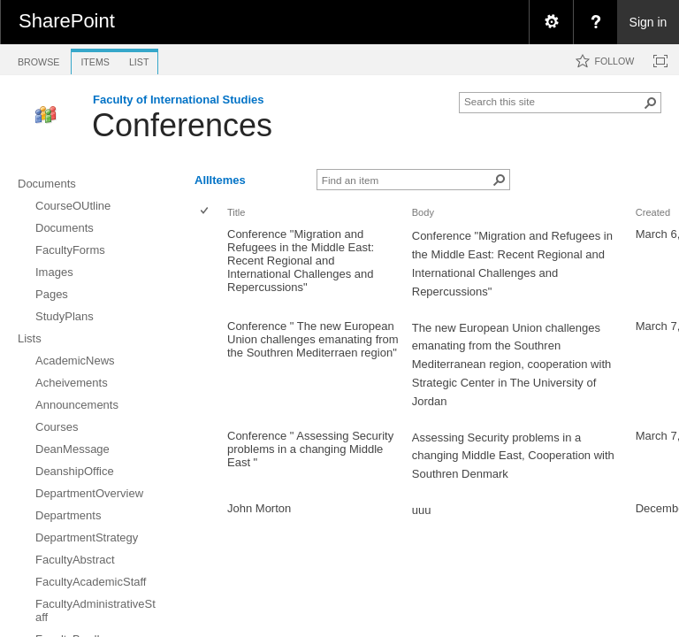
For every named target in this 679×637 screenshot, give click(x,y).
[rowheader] (209, 268)
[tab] (38, 58)
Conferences (182, 125)
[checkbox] (206, 212)
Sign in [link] (648, 22)
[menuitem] (551, 22)
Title (236, 212)
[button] (650, 102)
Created (653, 212)
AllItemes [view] (220, 180)
